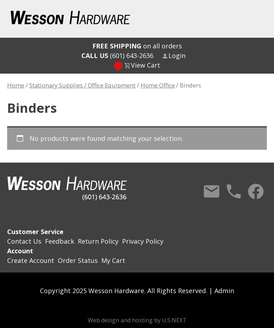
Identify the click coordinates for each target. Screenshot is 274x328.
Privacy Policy (142, 241)
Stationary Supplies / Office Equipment (82, 85)
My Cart (113, 260)
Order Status (78, 260)
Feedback (59, 241)
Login (177, 55)
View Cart (145, 65)
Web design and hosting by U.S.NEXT (137, 320)
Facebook (256, 191)
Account (20, 251)
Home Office (158, 85)
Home (15, 85)
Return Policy (98, 241)
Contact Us (211, 191)
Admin (224, 290)
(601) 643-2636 (117, 55)
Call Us (233, 191)
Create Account (30, 260)
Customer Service (35, 231)
